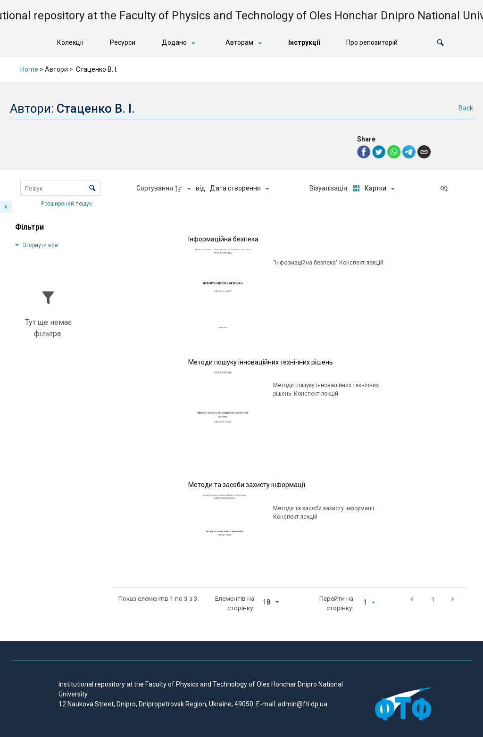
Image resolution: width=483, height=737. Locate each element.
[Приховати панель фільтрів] (6, 207)
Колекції (70, 42)
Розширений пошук (67, 203)
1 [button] (433, 599)
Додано (174, 42)
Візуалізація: (329, 188)
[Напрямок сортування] (184, 189)
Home (29, 69)
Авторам (239, 42)
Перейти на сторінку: (336, 603)
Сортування (154, 188)
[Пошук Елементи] (60, 188)
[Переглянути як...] (446, 189)
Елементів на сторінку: (234, 603)
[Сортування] (239, 189)
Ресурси (122, 42)
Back (465, 108)
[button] (440, 42)
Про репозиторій (372, 42)
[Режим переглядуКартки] (372, 189)
